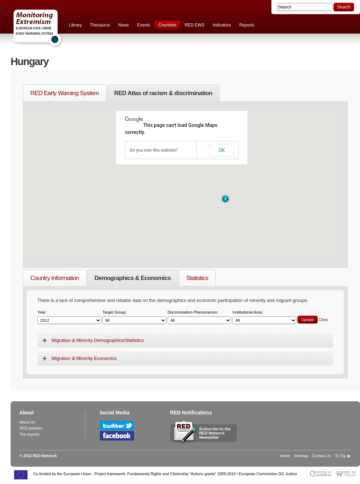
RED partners (30, 428)
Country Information (54, 277)
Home (285, 456)
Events (143, 25)
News (123, 25)
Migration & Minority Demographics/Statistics (98, 340)
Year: (69, 317)
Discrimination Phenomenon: (200, 317)
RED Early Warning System (64, 93)
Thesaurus (100, 25)
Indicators (222, 25)
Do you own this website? (154, 150)
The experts (29, 434)
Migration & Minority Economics (84, 358)
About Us (27, 422)
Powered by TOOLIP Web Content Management (348, 473)
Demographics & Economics (133, 277)
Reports (246, 25)
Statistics (197, 277)
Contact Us (321, 456)
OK (221, 150)
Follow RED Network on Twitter (117, 425)
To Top (340, 456)
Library (75, 25)
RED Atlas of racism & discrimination (163, 93)
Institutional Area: (264, 317)
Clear (323, 319)
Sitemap (301, 456)
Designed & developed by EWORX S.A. (320, 473)
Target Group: (134, 317)
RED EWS (194, 25)
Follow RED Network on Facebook (117, 436)
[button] (225, 199)
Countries (167, 25)
